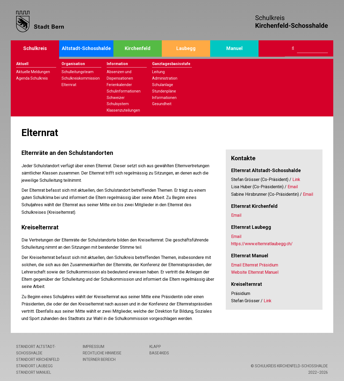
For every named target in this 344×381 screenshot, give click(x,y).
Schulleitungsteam (78, 72)
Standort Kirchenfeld (37, 359)
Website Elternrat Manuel (254, 272)
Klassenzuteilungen (123, 110)
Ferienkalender (119, 85)
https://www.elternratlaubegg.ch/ (262, 243)
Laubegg (186, 48)
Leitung (158, 72)
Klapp (155, 346)
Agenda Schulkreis (32, 78)
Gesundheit (161, 104)
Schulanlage (162, 85)
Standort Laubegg (34, 366)
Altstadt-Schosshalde (86, 48)
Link (296, 179)
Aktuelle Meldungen (33, 72)
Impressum (93, 346)
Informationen (164, 97)
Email (293, 186)
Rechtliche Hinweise (102, 353)
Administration (164, 78)
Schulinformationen (124, 91)
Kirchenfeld (137, 48)
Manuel (234, 48)
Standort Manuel (33, 372)
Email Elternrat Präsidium (254, 265)
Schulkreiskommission (81, 78)
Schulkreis (35, 48)
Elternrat (69, 85)
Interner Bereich (99, 359)
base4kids (159, 353)
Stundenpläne (164, 91)
